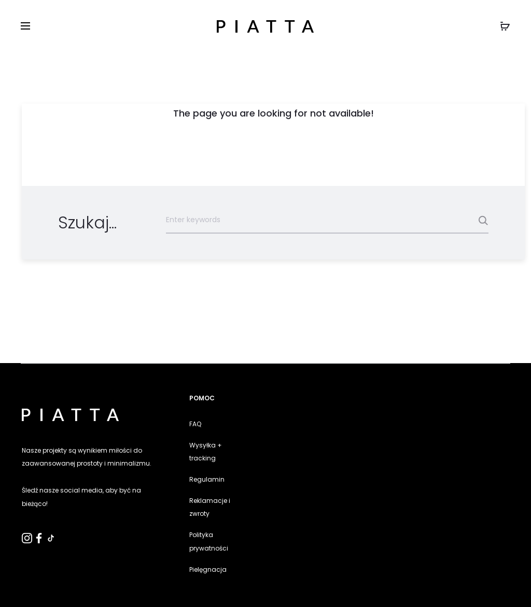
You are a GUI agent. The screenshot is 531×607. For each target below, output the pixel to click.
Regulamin (207, 479)
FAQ (195, 424)
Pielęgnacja (208, 569)
